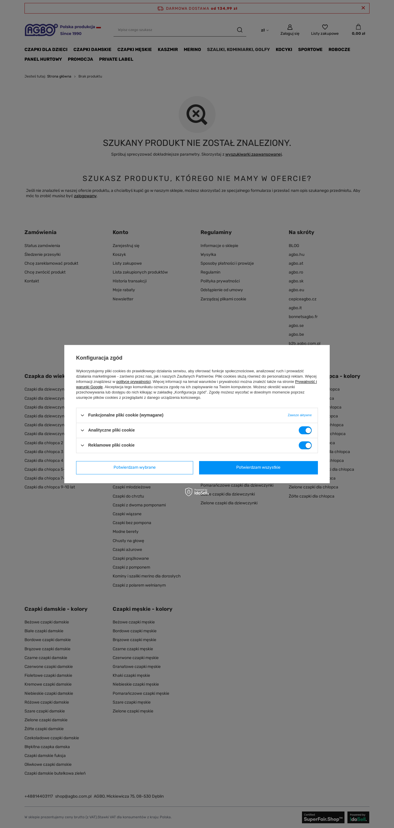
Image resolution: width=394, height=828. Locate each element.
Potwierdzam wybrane (135, 467)
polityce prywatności (133, 381)
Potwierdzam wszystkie (258, 467)
